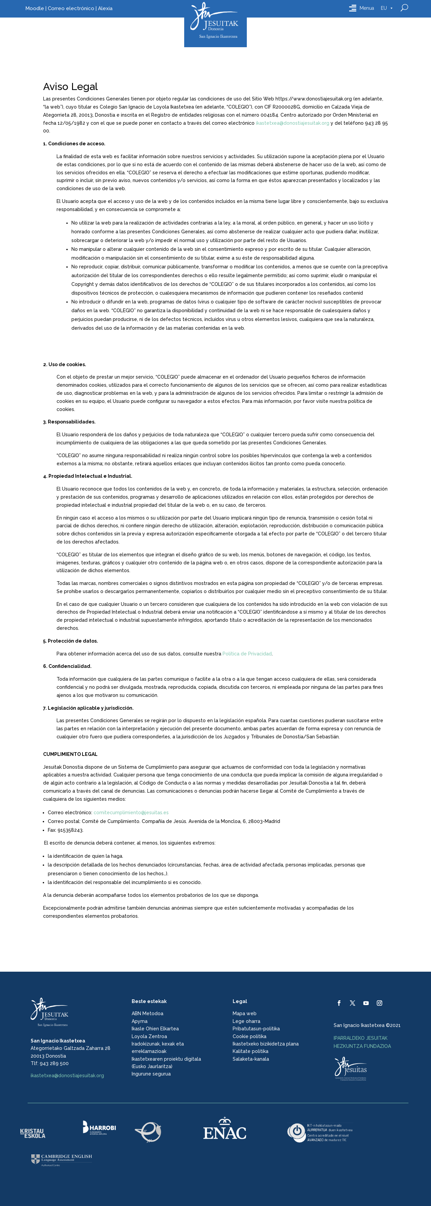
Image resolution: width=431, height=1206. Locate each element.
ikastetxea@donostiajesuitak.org (292, 123)
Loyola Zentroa (149, 1036)
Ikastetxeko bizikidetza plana (266, 1044)
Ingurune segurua (151, 1074)
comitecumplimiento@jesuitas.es (131, 812)
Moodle (34, 8)
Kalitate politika (250, 1051)
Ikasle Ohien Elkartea (155, 1028)
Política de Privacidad (247, 653)
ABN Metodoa (147, 1013)
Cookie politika (249, 1036)
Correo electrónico (71, 8)
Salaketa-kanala (251, 1059)
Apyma (139, 1021)
